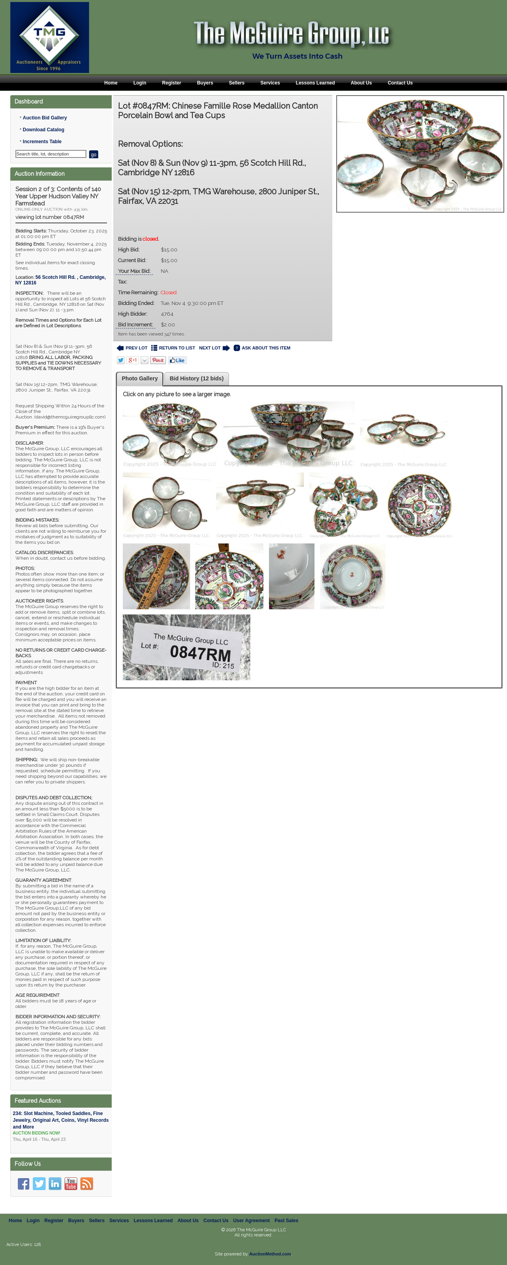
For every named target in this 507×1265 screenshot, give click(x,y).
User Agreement (251, 1220)
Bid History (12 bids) (196, 378)
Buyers (205, 83)
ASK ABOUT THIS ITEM (262, 348)
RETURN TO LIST (173, 348)
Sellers (236, 83)
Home (110, 83)
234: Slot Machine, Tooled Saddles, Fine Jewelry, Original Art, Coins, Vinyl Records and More (61, 1126)
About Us (361, 83)
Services (270, 83)
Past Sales (286, 1220)
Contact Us (400, 83)
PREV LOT (131, 348)
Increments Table (42, 141)
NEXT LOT (214, 348)
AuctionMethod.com (270, 1254)
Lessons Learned (315, 83)
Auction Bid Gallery (45, 118)
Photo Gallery (140, 378)
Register (171, 83)
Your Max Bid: (134, 271)
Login (140, 83)
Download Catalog (44, 129)
